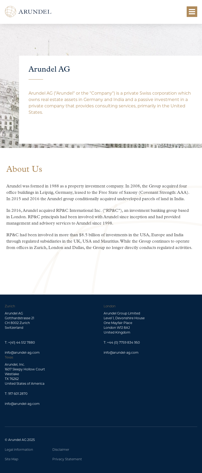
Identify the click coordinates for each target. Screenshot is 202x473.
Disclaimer (60, 450)
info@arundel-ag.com (22, 352)
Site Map (11, 459)
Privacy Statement (67, 459)
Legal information (19, 450)
